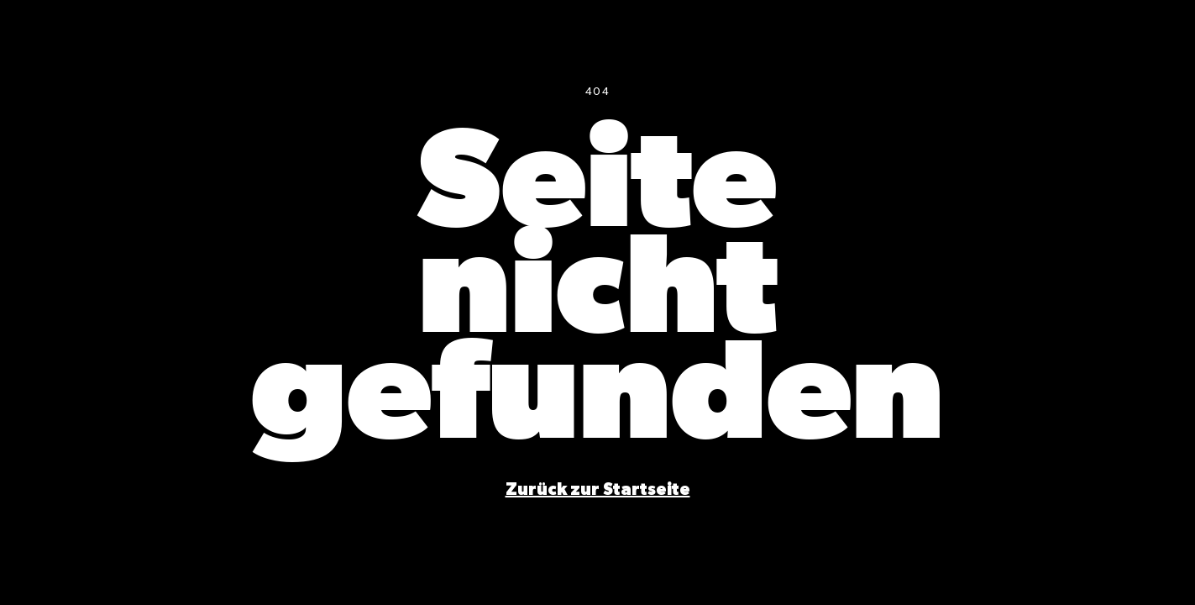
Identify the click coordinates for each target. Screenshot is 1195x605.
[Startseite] (598, 489)
